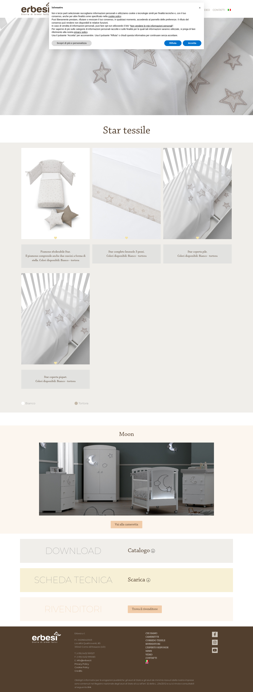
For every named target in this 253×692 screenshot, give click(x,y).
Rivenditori (153, 644)
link (89, 687)
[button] (199, 7)
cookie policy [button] (114, 16)
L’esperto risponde (157, 647)
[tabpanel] (55, 196)
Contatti (219, 9)
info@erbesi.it (84, 660)
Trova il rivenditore (145, 609)
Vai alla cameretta (126, 524)
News (149, 651)
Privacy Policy (82, 664)
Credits (78, 671)
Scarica (139, 580)
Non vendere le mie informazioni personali (151, 26)
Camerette (152, 637)
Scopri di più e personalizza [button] (71, 43)
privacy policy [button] (80, 32)
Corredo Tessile (155, 640)
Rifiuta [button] (173, 43)
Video (149, 655)
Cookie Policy (82, 667)
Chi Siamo (151, 633)
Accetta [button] (192, 43)
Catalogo (141, 551)
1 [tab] (55, 238)
